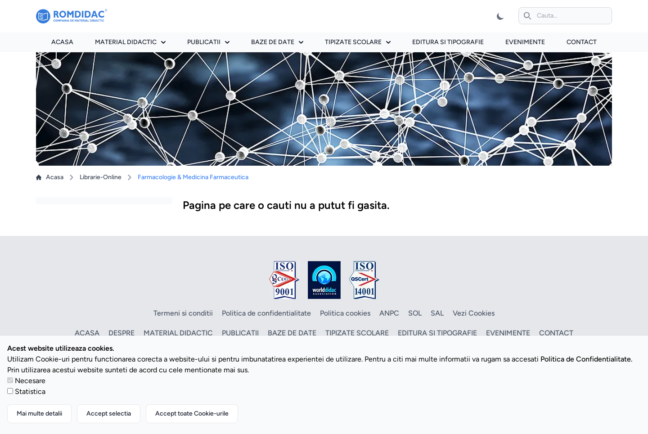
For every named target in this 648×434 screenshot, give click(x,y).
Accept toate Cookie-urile (192, 413)
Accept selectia (108, 413)
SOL (415, 313)
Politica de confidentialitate (266, 313)
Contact (582, 42)
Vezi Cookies (474, 313)
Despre (121, 333)
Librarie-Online (101, 177)
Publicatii (208, 42)
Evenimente (525, 42)
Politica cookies (345, 313)
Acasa (62, 42)
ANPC (389, 313)
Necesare (30, 380)
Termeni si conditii (183, 313)
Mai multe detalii (39, 413)
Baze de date (277, 42)
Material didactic (130, 42)
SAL (437, 313)
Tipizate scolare (358, 42)
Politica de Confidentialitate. (586, 359)
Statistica (30, 391)
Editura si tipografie (448, 42)
